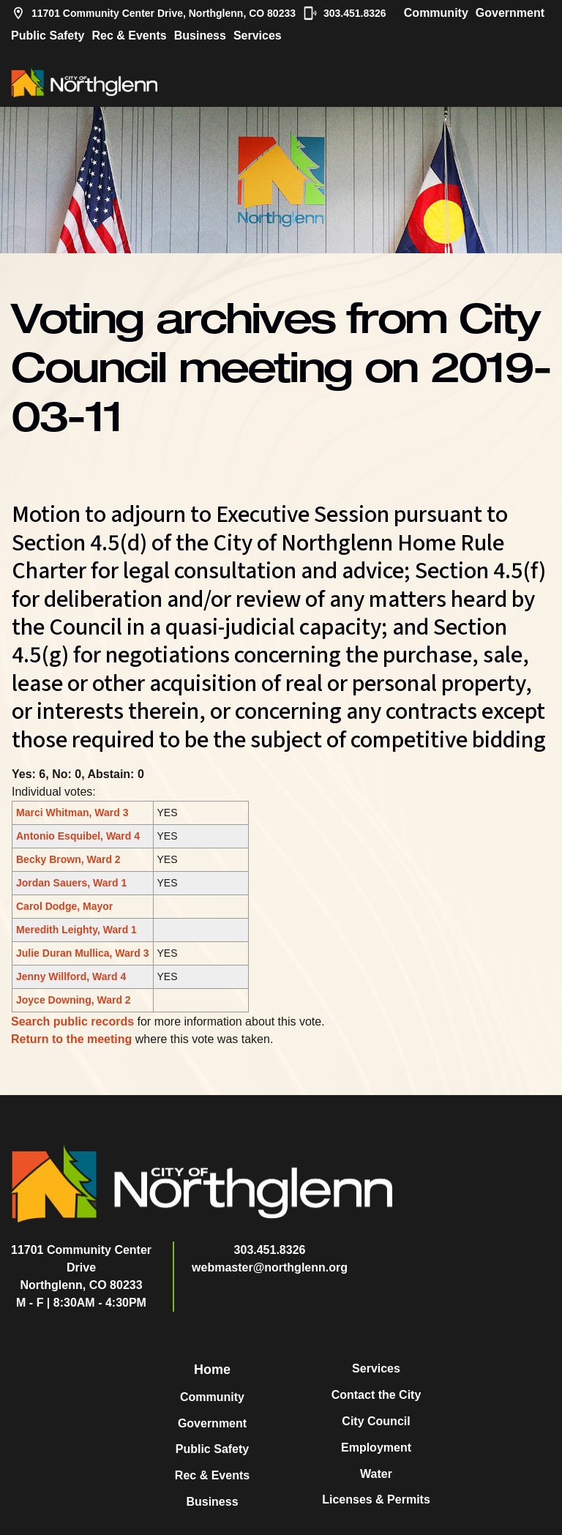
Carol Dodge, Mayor (64, 906)
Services (257, 35)
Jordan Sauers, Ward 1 (71, 883)
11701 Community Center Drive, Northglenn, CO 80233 (153, 13)
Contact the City (376, 1395)
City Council (376, 1421)
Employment (376, 1447)
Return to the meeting (71, 1039)
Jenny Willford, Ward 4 (71, 976)
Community (436, 13)
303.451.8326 (344, 13)
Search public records (72, 1021)
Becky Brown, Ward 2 (68, 859)
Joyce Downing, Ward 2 (73, 1000)
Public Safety (47, 35)
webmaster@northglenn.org (270, 1267)
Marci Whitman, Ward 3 (72, 812)
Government (510, 13)
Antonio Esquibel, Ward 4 (78, 836)
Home (212, 1369)
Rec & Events (128, 35)
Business (200, 35)
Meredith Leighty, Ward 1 (76, 929)
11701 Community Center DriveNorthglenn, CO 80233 (81, 1267)
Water (376, 1474)
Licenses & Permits (376, 1499)
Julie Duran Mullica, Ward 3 (82, 953)
